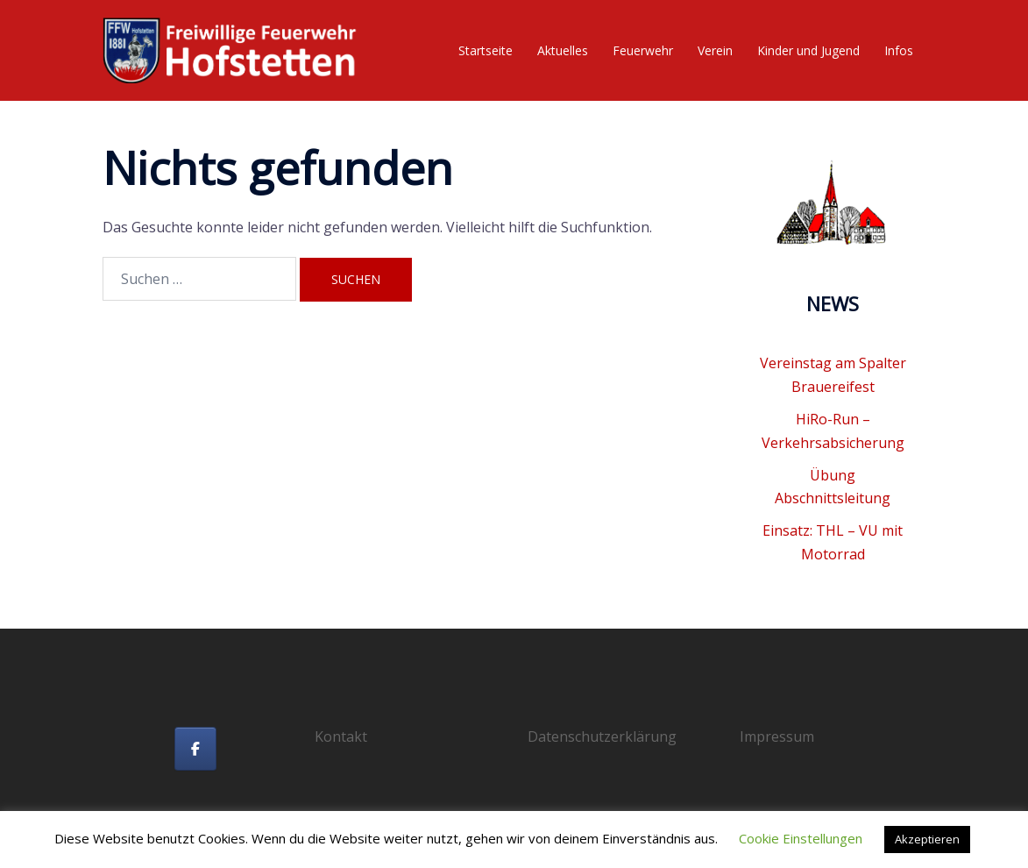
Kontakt (341, 736)
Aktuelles (562, 50)
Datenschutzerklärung (602, 736)
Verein (715, 50)
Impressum (777, 736)
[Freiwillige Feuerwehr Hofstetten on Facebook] (195, 749)
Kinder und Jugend (808, 50)
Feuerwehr (643, 50)
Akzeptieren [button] (927, 839)
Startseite (485, 50)
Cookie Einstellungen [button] (800, 838)
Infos (898, 50)
